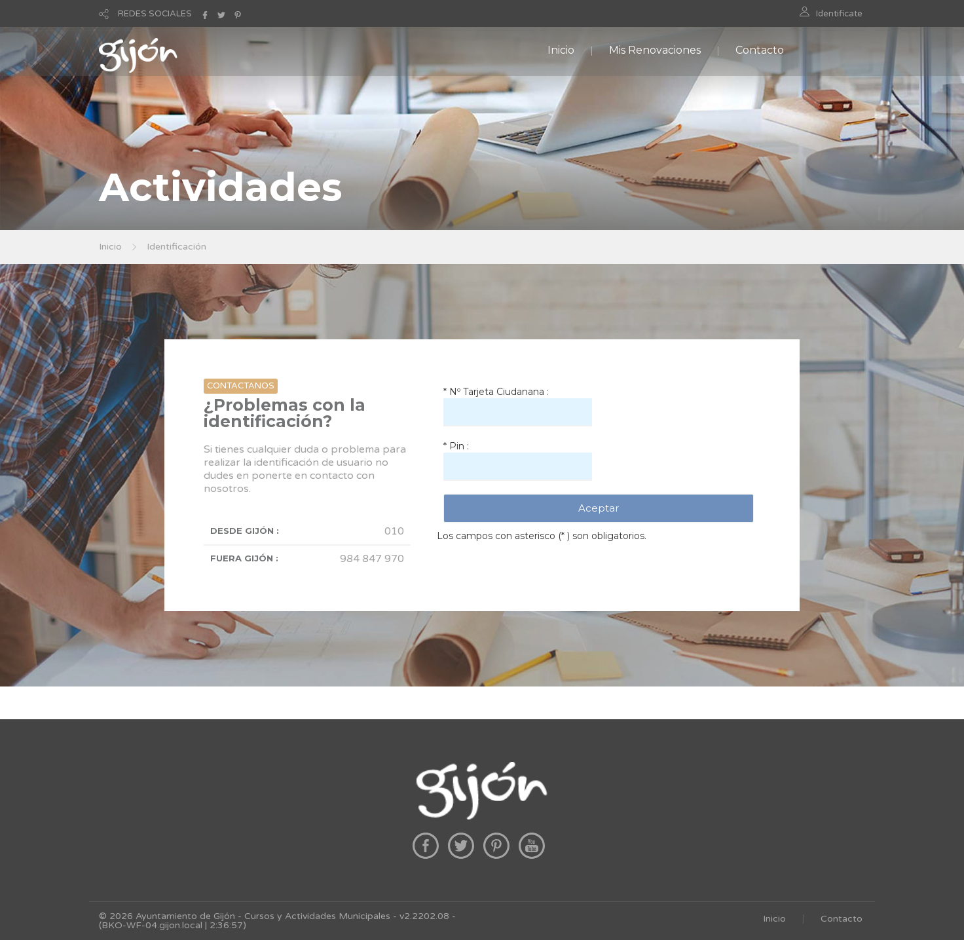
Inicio (560, 50)
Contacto (759, 50)
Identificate (839, 14)
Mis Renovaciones (655, 50)
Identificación (176, 246)
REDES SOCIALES (155, 14)
